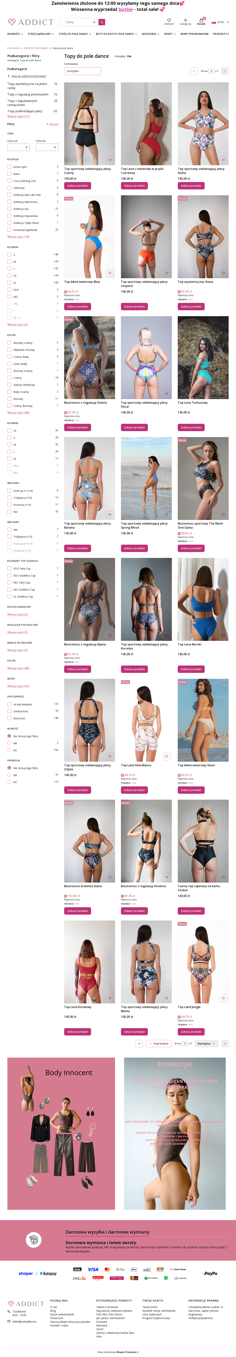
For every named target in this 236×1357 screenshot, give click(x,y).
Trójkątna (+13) (22, 536)
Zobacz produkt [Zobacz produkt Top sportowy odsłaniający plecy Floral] (134, 427)
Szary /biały (20, 364)
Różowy (18, 399)
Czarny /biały (21, 357)
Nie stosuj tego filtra (25, 736)
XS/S (16, 289)
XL (14, 282)
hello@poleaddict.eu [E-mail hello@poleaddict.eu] (25, 1321)
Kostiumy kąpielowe (25, 230)
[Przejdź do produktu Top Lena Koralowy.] (89, 962)
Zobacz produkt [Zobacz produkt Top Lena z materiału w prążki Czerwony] (134, 185)
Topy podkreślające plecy (32, 111)
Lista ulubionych (152, 1314)
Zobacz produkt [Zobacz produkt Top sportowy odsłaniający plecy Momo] (134, 1031)
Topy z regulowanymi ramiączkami (32, 103)
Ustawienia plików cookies (204, 1307)
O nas (53, 1307)
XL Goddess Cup (23, 596)
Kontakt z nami (59, 1325)
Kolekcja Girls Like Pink (27, 195)
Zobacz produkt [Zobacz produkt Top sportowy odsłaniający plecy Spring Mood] (134, 548)
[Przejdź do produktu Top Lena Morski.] (203, 599)
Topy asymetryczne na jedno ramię (32, 86)
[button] (101, 22)
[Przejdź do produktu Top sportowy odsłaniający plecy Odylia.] (89, 720)
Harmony (19, 188)
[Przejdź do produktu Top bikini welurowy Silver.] (203, 720)
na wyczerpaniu (22, 704)
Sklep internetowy (117, 1352)
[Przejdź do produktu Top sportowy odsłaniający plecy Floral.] (146, 357)
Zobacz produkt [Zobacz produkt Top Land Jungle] (191, 1031)
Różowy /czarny (22, 371)
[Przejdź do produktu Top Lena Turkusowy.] (203, 357)
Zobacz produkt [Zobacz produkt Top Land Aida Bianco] (134, 790)
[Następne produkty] (206, 1043)
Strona (204, 71)
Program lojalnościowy (156, 1318)
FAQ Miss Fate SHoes (109, 1314)
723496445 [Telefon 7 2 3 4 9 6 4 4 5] (19, 1311)
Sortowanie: (71, 64)
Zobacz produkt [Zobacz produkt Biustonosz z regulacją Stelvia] (77, 427)
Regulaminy (195, 1314)
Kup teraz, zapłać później (203, 1310)
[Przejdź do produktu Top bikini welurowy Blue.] (89, 236)
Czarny (17, 378)
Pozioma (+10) (22, 505)
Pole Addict (13, 48)
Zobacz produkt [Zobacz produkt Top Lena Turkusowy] (191, 427)
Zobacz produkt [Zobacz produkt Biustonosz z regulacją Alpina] (77, 669)
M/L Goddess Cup (24, 589)
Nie (15, 512)
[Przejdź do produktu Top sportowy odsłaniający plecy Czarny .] (89, 123)
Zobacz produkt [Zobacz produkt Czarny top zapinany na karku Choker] (191, 911)
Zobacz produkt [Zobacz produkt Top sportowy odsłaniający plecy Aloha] (191, 185)
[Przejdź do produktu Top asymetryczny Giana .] (203, 236)
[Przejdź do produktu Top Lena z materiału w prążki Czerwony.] (146, 123)
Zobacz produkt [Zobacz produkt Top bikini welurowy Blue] (77, 306)
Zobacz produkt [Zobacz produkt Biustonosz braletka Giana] (77, 911)
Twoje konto (150, 1307)
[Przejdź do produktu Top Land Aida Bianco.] (146, 720)
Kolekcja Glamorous (25, 202)
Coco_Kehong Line (24, 181)
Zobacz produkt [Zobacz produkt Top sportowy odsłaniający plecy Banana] (77, 548)
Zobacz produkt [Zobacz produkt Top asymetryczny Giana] (191, 306)
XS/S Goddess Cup (24, 575)
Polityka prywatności (200, 1318)
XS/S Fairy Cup (22, 568)
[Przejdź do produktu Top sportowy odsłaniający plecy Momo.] (146, 962)
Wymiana (101, 1325)
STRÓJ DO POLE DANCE (36, 48)
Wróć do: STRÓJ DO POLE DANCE (26, 76)
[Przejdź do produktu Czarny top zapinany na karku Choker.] (203, 841)
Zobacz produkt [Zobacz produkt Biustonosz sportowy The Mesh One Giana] (191, 548)
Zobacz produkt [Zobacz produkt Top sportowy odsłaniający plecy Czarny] (77, 185)
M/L (15, 296)
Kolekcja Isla (20, 209)
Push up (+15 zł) (23, 543)
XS (14, 275)
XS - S (16, 317)
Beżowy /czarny (22, 343)
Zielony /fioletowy (24, 385)
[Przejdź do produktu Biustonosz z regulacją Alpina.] (89, 599)
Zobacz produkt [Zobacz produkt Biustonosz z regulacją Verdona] (134, 911)
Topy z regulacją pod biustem (32, 94)
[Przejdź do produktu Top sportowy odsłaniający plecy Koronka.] (146, 599)
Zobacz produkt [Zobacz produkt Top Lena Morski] (191, 669)
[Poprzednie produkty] (158, 1043)
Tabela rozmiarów (107, 1307)
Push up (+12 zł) (23, 490)
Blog (53, 1310)
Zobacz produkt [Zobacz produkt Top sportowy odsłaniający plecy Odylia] (77, 790)
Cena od (12, 141)
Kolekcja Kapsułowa (25, 216)
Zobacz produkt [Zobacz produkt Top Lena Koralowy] (77, 1031)
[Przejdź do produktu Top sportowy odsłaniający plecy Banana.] (89, 478)
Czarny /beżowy (22, 406)
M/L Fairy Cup (21, 582)
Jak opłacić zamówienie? (110, 1318)
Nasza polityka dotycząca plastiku (70, 1321)
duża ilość (19, 718)
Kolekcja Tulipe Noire (26, 223)
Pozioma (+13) (22, 550)
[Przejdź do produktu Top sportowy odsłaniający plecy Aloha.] (203, 123)
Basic (16, 174)
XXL (15, 303)
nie (15, 750)
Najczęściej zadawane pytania (114, 1310)
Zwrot (99, 1329)
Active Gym (20, 167)
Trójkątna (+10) (22, 498)
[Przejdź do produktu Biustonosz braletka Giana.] (89, 841)
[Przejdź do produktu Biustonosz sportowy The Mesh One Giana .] (203, 478)
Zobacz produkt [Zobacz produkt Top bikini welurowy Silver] (191, 790)
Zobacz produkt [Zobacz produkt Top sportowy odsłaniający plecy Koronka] (134, 669)
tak (15, 743)
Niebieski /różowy (24, 350)
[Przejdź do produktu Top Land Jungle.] (203, 962)
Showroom (56, 1318)
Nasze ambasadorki (62, 1314)
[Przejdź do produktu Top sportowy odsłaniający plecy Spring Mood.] (146, 478)
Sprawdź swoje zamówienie (159, 1310)
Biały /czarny (21, 392)
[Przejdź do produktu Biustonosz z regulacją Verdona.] (146, 841)
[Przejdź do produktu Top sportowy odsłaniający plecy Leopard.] (146, 236)
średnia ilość (20, 711)
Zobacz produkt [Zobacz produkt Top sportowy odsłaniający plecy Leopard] (134, 306)
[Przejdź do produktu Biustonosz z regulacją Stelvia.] (89, 357)
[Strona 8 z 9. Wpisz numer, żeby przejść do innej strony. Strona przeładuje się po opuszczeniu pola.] (211, 71)
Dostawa (101, 1321)
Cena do (41, 141)
